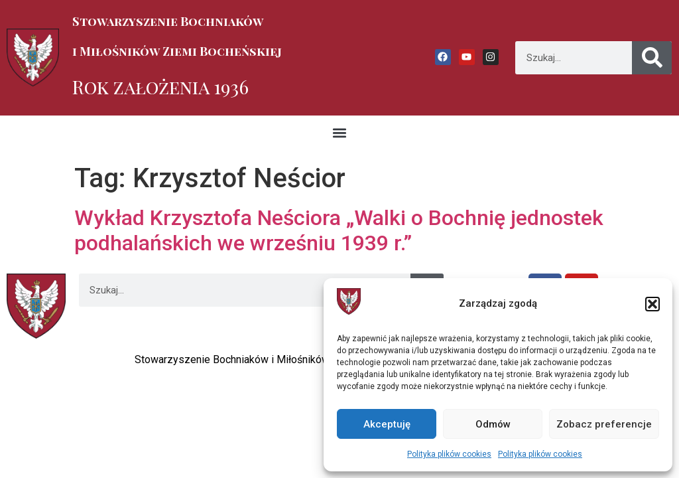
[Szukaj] (652, 57)
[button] (652, 304)
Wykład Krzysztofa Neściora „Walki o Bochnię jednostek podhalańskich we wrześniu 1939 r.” (338, 230)
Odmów (493, 424)
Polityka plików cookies (449, 454)
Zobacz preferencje (604, 424)
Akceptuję (386, 424)
